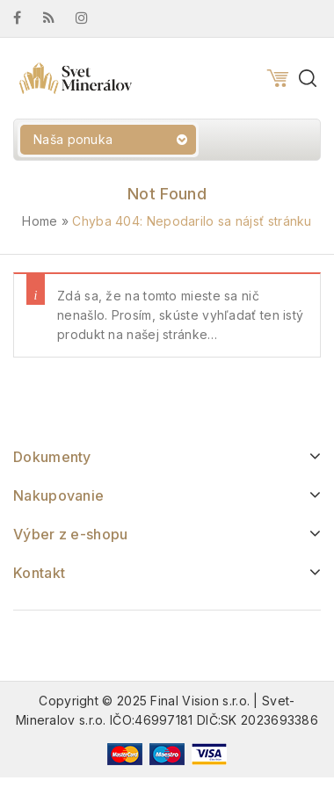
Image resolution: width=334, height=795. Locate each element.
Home (39, 220)
